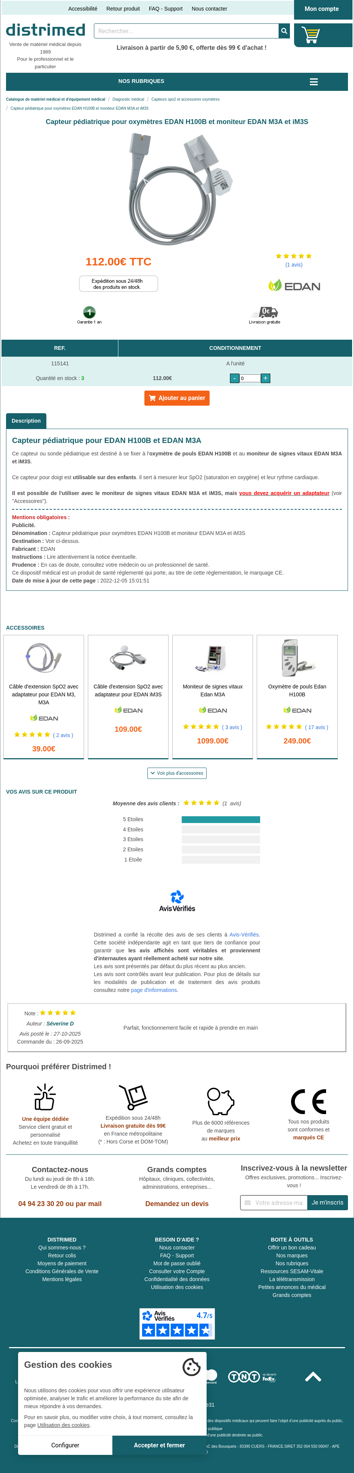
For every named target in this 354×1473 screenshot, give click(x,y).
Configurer (65, 1445)
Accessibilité (82, 9)
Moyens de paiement (62, 1263)
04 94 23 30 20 (41, 1204)
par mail (89, 1204)
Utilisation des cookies (177, 1287)
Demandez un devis (176, 1204)
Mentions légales (62, 1279)
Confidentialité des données (177, 1279)
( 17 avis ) (316, 727)
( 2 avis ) (63, 735)
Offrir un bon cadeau (292, 1248)
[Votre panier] (311, 34)
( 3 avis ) (232, 727)
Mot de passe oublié (177, 1263)
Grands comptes (292, 1295)
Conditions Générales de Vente (62, 1271)
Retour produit (123, 9)
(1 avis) (294, 265)
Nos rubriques (292, 1263)
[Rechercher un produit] (186, 30)
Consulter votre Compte (177, 1271)
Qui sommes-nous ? (62, 1248)
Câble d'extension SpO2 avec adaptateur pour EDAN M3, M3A (43, 694)
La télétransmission (292, 1279)
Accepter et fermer (159, 1445)
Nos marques (292, 1255)
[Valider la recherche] (284, 30)
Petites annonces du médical (292, 1287)
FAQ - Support (165, 9)
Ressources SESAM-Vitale (292, 1271)
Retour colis (62, 1255)
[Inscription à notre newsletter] (274, 1202)
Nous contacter (209, 9)
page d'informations (154, 990)
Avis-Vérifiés (244, 935)
